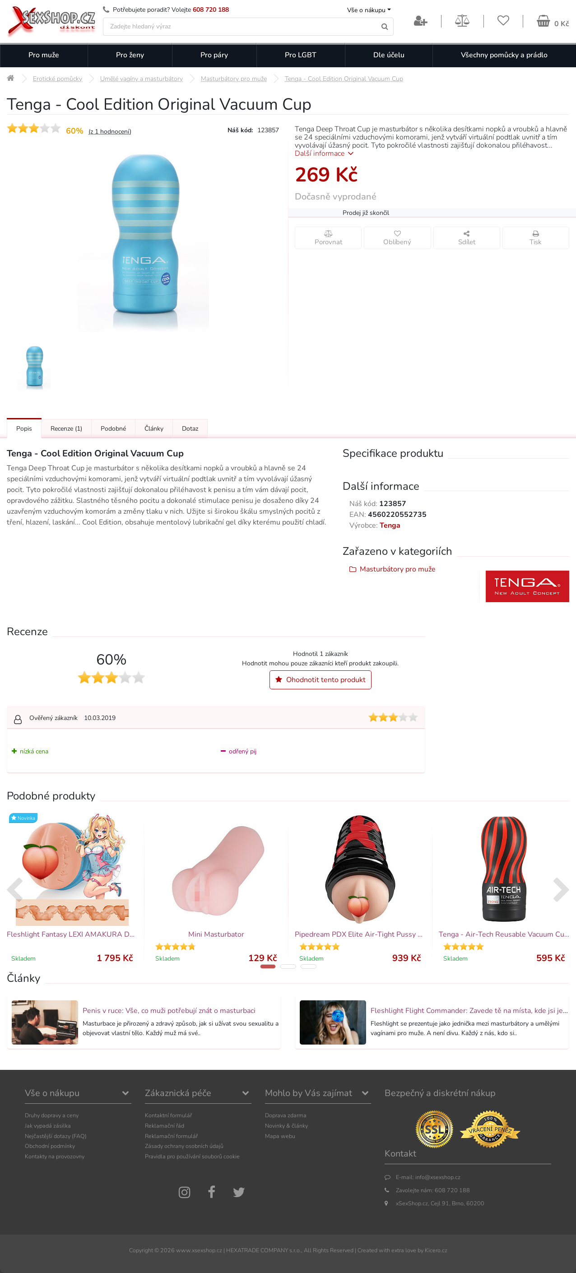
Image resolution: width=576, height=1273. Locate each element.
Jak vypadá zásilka (48, 1125)
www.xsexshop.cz (199, 1250)
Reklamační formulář (171, 1136)
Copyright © (144, 1250)
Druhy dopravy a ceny (52, 1115)
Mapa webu (280, 1136)
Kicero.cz (436, 1250)
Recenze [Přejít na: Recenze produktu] (66, 428)
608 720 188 (211, 9)
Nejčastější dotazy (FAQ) (56, 1136)
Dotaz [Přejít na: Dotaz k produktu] (190, 428)
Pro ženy (130, 55)
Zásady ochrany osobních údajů (184, 1146)
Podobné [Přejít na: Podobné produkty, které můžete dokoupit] (113, 428)
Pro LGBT (300, 55)
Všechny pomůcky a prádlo (504, 55)
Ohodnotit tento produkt (320, 680)
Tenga (390, 525)
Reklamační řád (164, 1125)
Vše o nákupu (366, 10)
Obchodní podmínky (50, 1146)
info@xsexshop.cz (437, 1177)
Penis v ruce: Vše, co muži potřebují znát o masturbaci (169, 1011)
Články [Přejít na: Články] (153, 428)
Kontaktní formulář (168, 1115)
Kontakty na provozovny (54, 1156)
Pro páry (214, 55)
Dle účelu (388, 55)
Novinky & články (286, 1125)
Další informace (326, 153)
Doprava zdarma (286, 1115)
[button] (268, 966)
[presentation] (14, 891)
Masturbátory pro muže (398, 569)
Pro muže (43, 55)
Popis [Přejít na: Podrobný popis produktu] (24, 428)
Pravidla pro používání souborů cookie (192, 1156)
